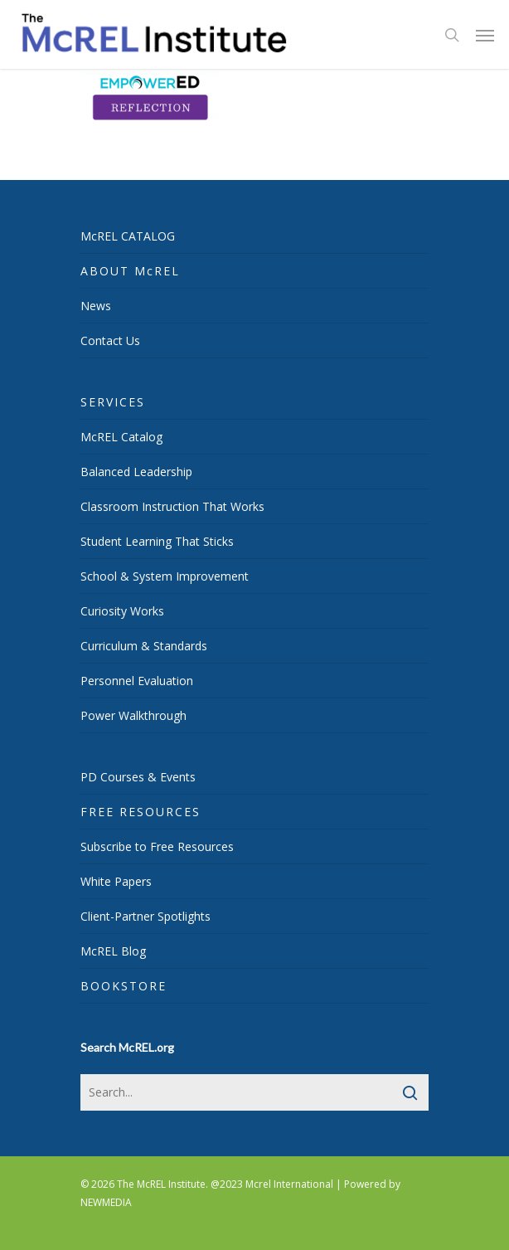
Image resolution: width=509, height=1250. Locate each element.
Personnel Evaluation (136, 680)
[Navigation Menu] (485, 35)
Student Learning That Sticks (157, 541)
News (95, 306)
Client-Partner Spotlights (145, 916)
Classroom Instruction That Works (172, 506)
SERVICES (112, 402)
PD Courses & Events (138, 777)
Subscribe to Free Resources (157, 846)
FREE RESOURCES (140, 812)
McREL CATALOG (127, 236)
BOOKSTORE (123, 986)
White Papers (116, 881)
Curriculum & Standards (143, 646)
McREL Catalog (121, 437)
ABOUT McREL (130, 271)
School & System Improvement (164, 576)
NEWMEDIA (106, 1202)
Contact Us (110, 340)
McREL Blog (113, 951)
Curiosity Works (122, 611)
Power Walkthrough (133, 715)
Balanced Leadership (136, 471)
